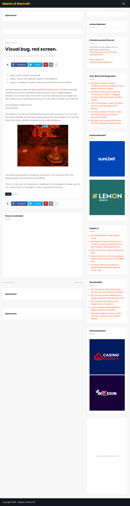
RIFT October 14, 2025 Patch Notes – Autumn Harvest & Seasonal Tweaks (107, 290)
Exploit (14, 43)
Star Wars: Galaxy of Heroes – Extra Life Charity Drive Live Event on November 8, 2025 (106, 114)
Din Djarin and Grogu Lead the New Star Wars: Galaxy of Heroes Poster (106, 121)
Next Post (78, 282)
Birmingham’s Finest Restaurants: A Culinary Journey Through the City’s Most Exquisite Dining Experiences (107, 244)
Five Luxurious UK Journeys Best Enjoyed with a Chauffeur (104, 302)
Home (7, 43)
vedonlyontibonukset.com (101, 62)
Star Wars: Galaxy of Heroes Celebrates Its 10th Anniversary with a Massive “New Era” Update (107, 86)
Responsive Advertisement (107, 456)
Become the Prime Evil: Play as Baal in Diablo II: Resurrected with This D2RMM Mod (107, 259)
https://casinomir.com (100, 52)
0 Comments (48, 56)
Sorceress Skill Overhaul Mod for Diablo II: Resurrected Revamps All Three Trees (105, 267)
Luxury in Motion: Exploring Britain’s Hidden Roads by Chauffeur (106, 308)
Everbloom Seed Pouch (48, 89)
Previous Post (9, 282)
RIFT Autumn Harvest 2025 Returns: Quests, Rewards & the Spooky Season (108, 296)
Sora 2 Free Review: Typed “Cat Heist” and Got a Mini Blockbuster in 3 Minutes (107, 106)
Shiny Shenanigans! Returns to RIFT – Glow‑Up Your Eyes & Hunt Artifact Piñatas (107, 316)
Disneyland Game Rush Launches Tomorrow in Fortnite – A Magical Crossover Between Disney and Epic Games (106, 96)
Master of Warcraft (16, 4)
